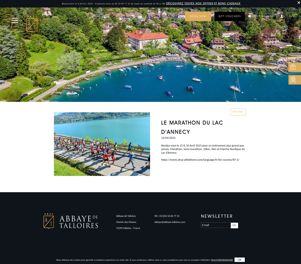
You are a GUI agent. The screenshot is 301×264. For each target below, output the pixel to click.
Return (238, 112)
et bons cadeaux (227, 4)
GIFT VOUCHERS (229, 16)
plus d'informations (222, 260)
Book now (198, 16)
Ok (234, 225)
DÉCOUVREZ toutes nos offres (190, 4)
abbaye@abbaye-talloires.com (169, 222)
